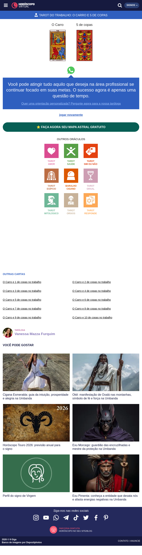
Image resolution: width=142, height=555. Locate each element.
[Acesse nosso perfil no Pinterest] (106, 518)
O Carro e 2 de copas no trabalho (91, 282)
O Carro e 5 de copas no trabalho (22, 299)
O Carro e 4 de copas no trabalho (91, 290)
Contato (123, 541)
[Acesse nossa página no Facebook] (96, 518)
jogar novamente (71, 114)
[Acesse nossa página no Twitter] (86, 518)
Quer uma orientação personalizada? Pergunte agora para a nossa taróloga (71, 103)
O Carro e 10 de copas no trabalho (92, 317)
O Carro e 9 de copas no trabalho (22, 317)
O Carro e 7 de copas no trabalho (22, 308)
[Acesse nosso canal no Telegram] (66, 518)
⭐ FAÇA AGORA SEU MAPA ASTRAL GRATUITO (71, 127)
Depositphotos (34, 542)
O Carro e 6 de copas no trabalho (91, 299)
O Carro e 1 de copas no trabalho (22, 282)
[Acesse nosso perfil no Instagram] (36, 518)
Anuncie (135, 541)
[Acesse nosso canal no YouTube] (46, 518)
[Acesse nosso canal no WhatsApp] (56, 518)
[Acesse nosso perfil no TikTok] (76, 518)
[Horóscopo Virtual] (38, 5)
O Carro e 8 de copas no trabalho (91, 308)
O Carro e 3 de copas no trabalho (22, 290)
